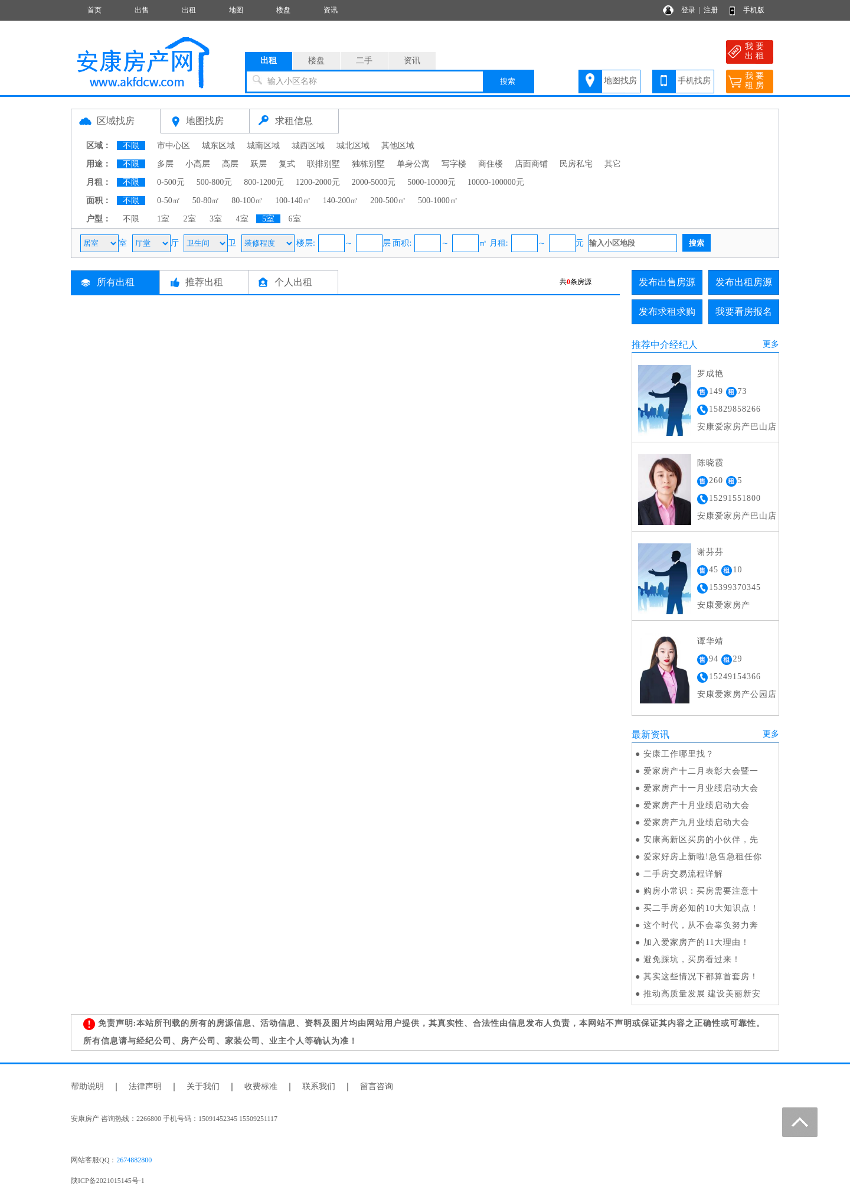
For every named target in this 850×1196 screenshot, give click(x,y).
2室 (190, 218)
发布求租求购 (667, 312)
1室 (163, 218)
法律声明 (145, 1086)
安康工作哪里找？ (678, 753)
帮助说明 (87, 1086)
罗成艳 (710, 373)
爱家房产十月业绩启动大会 (696, 805)
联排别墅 (323, 163)
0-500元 (171, 182)
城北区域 (353, 145)
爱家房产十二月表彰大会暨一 (701, 771)
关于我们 (203, 1086)
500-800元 (215, 182)
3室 (216, 218)
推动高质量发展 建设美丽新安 (702, 993)
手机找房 (694, 80)
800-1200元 (264, 182)
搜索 (507, 81)
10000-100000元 (496, 182)
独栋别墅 (368, 163)
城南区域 (263, 145)
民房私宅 (576, 163)
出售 (142, 10)
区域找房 (116, 121)
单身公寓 (413, 163)
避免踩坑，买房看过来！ (692, 959)
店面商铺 (531, 163)
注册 (711, 10)
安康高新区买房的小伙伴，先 (701, 839)
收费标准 (260, 1086)
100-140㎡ (293, 200)
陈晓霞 (710, 462)
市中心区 (173, 145)
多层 (165, 163)
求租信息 (294, 121)
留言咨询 (376, 1086)
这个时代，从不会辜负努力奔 (701, 925)
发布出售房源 (667, 282)
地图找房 (620, 80)
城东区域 (218, 145)
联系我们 (318, 1086)
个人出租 (293, 282)
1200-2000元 (318, 182)
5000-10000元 (431, 182)
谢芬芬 (710, 552)
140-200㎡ (341, 200)
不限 (131, 145)
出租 (189, 10)
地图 (236, 10)
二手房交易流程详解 (683, 873)
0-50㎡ (169, 200)
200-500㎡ (388, 200)
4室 (242, 218)
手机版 (753, 10)
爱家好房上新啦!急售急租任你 (702, 856)
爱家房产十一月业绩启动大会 (701, 788)
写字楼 (454, 163)
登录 (688, 10)
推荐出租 (204, 282)
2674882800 (134, 1160)
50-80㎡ (206, 200)
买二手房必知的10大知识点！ (701, 908)
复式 (287, 163)
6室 (295, 218)
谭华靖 (710, 641)
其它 (612, 163)
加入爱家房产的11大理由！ (696, 942)
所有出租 (116, 282)
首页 (94, 10)
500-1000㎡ (438, 200)
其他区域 (397, 145)
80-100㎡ (247, 200)
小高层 (197, 163)
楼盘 (283, 10)
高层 (230, 163)
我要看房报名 (743, 312)
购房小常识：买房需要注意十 (701, 891)
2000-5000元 (374, 182)
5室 (268, 218)
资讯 (330, 10)
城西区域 (308, 145)
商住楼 (490, 163)
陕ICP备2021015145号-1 (108, 1181)
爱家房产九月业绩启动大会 (696, 822)
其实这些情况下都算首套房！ (701, 976)
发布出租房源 (743, 282)
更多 (771, 344)
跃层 (258, 163)
